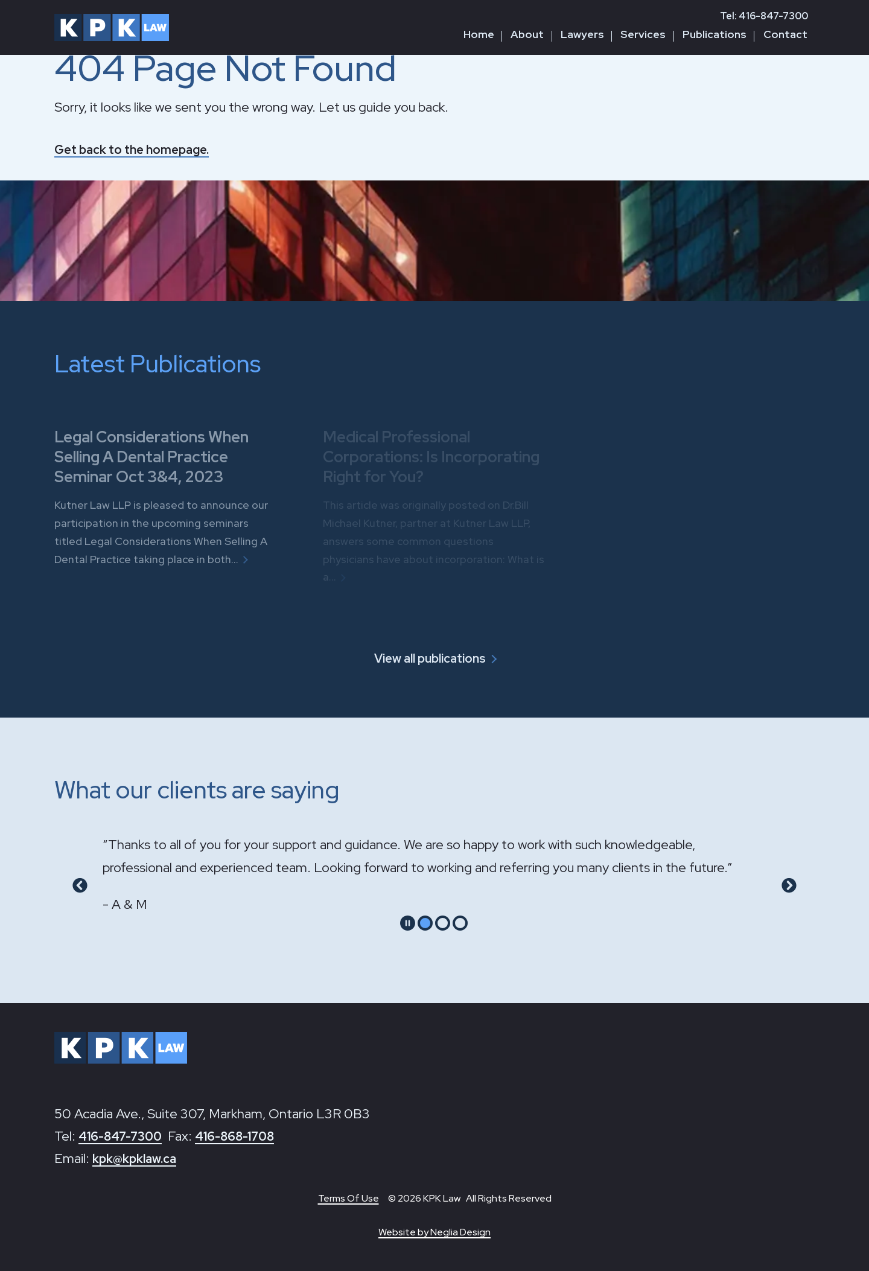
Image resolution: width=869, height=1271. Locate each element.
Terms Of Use (348, 1198)
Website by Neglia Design (434, 1232)
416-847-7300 (124, 1135)
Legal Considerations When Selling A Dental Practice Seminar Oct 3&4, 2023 (160, 455)
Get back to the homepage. (138, 149)
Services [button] (643, 34)
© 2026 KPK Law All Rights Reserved (470, 1198)
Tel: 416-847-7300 (764, 16)
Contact (785, 34)
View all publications (429, 658)
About (527, 34)
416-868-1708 (246, 1135)
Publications (714, 34)
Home (478, 34)
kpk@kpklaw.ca (138, 1158)
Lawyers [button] (582, 34)
